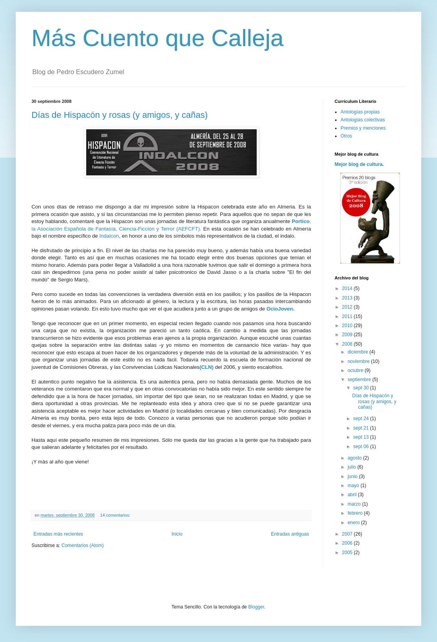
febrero (356, 513)
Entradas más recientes (58, 534)
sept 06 (361, 446)
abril (353, 494)
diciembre (358, 352)
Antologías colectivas (363, 120)
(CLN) (207, 367)
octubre (356, 370)
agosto (355, 458)
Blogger (256, 607)
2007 (348, 534)
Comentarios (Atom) (82, 545)
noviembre (359, 361)
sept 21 (361, 428)
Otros (346, 136)
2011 (348, 316)
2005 (348, 552)
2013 (348, 298)
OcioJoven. (280, 309)
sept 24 (361, 418)
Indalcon (109, 236)
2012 (348, 307)
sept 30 (361, 388)
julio (352, 467)
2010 (348, 325)
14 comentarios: (115, 515)
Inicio (177, 534)
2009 (348, 334)
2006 (348, 543)
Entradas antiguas (290, 534)
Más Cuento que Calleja (157, 38)
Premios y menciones (363, 128)
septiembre (360, 379)
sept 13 (361, 437)
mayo (354, 485)
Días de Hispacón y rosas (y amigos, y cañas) (119, 115)
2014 (348, 288)
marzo (355, 504)
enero (354, 522)
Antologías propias (360, 112)
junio (353, 476)
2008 (348, 344)
